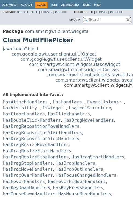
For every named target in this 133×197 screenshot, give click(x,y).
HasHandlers (67, 102)
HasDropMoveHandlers (28, 169)
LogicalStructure (90, 108)
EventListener (104, 102)
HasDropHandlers (75, 163)
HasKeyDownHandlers (26, 187)
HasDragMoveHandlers (89, 120)
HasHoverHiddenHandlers (77, 181)
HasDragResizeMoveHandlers (36, 144)
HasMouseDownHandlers (29, 193)
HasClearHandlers (24, 114)
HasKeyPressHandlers (78, 187)
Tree (54, 4)
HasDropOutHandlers (79, 169)
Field (34, 12)
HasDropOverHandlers (28, 175)
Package (25, 4)
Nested (22, 12)
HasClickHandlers (69, 114)
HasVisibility (20, 108)
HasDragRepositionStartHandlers (42, 132)
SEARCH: (75, 19)
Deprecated (70, 4)
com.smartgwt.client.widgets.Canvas (78, 69)
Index (86, 4)
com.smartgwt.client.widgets (56, 31)
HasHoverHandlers (24, 181)
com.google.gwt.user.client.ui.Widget (61, 59)
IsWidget (52, 108)
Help (97, 4)
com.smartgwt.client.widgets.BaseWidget (74, 64)
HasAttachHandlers (25, 102)
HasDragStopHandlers (28, 163)
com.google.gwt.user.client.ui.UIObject (54, 54)
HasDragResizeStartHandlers (37, 150)
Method (61, 12)
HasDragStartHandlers (98, 157)
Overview (9, 4)
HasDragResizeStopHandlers (36, 157)
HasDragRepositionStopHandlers (41, 138)
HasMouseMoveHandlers (84, 193)
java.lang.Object (20, 48)
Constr (46, 12)
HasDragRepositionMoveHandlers (41, 126)
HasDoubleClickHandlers (32, 120)
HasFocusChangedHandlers (86, 175)
